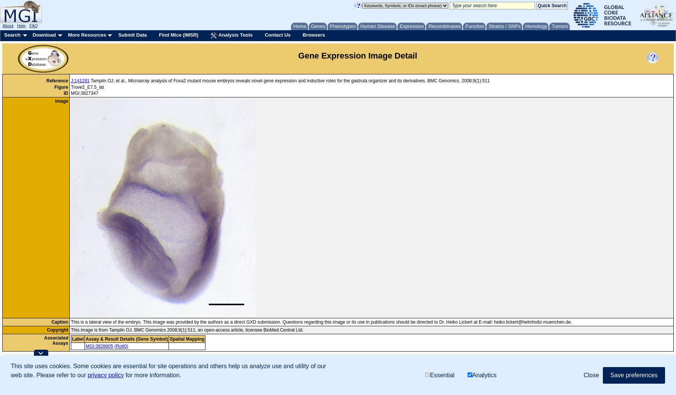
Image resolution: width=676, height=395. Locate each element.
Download (44, 35)
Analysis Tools (231, 35)
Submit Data (132, 35)
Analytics (482, 375)
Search (12, 35)
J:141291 (80, 80)
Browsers (314, 35)
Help (21, 25)
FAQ (33, 25)
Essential (439, 375)
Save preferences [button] (634, 375)
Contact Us (278, 35)
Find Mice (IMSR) (178, 35)
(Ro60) (121, 346)
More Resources (87, 35)
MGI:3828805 (99, 346)
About (8, 25)
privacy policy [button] (105, 375)
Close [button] (591, 375)
